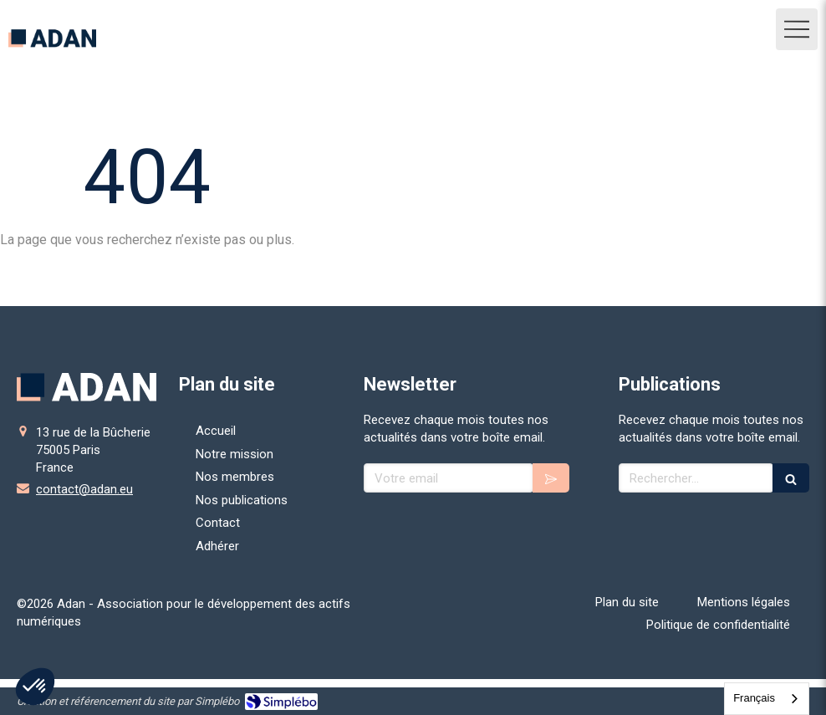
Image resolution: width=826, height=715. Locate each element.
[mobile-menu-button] (797, 29)
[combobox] (766, 698)
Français (754, 698)
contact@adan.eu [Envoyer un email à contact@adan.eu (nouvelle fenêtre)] (84, 489)
